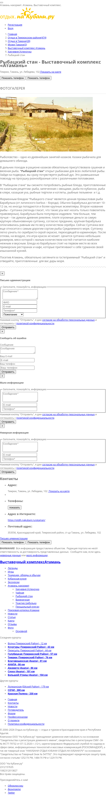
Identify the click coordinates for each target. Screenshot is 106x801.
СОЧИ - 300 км (16, 696)
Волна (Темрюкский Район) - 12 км (27, 649)
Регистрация (15, 24)
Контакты (13, 709)
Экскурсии (13, 588)
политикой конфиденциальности (35, 325)
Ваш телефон (7, 366)
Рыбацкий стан (24, 602)
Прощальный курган (27, 613)
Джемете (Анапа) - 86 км (22, 674)
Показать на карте (50, 71)
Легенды (13, 574)
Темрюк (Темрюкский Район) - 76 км (30, 663)
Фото (11, 634)
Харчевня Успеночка (27, 595)
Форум (11, 719)
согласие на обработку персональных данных (68, 321)
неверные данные (10, 561)
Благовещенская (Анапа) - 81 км (27, 667)
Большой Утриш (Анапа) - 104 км (28, 681)
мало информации (37, 561)
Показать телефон (13, 78)
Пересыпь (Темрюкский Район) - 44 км (29, 656)
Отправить (8, 329)
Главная (12, 705)
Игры (11, 578)
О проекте (13, 726)
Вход (10, 28)
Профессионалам (18, 723)
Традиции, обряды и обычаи (24, 581)
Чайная (20, 599)
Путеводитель (16, 716)
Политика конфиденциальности (26, 730)
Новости (12, 620)
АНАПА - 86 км (16, 670)
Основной (21, 637)
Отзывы (12, 630)
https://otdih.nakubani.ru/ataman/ (26, 526)
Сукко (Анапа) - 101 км (21, 677)
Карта (11, 627)
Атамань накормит (18, 592)
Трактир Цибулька (26, 609)
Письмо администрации (14, 545)
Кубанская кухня (17, 585)
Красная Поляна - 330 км (22, 700)
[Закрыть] (2, 273)
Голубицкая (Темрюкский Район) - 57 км (32, 660)
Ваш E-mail (6, 359)
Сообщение (6, 346)
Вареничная (23, 606)
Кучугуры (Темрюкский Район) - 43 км (31, 653)
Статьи (12, 623)
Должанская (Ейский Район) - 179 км (28, 693)
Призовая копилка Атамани (23, 616)
